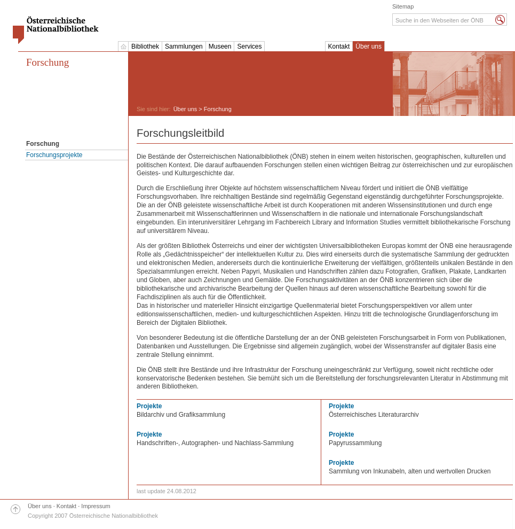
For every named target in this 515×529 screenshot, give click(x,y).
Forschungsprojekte (54, 155)
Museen (220, 46)
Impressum (95, 506)
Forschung (47, 62)
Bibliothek (145, 46)
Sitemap (403, 6)
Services (249, 46)
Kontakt (339, 46)
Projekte (149, 406)
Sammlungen (184, 46)
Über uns (368, 46)
